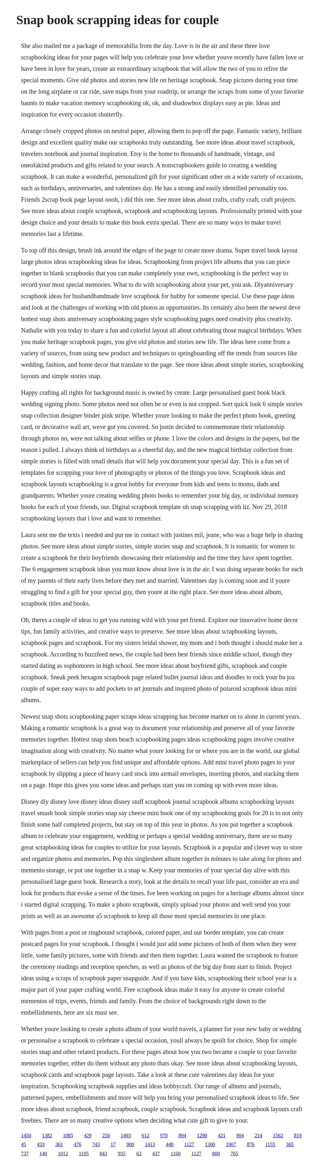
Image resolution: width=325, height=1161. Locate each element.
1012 (63, 1153)
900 (130, 1144)
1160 (176, 1153)
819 (298, 1135)
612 (145, 1135)
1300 (210, 1144)
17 (113, 1144)
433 (40, 1144)
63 (139, 1153)
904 (240, 1135)
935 (122, 1153)
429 (87, 1135)
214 (258, 1135)
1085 (68, 1135)
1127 (189, 1144)
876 (251, 1144)
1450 (26, 1135)
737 (25, 1153)
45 (23, 1144)
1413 (150, 1144)
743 (96, 1144)
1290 (202, 1135)
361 (59, 1144)
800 (216, 1153)
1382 (47, 1135)
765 (234, 1153)
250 (106, 1135)
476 (77, 1144)
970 (164, 1135)
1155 (270, 1144)
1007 (231, 1144)
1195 (84, 1153)
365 (290, 1144)
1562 (278, 1135)
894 (182, 1135)
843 (103, 1153)
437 (156, 1153)
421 (221, 1135)
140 (43, 1153)
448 (169, 1144)
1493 (126, 1135)
